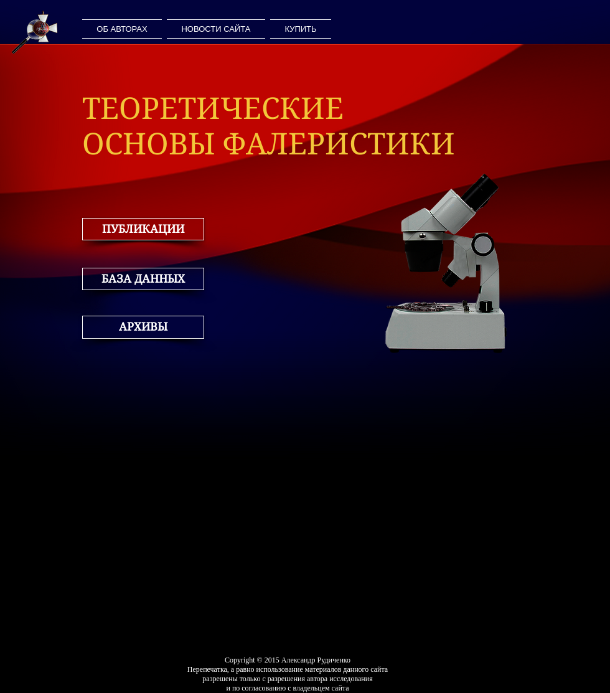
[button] (143, 229)
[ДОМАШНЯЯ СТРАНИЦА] (35, 32)
